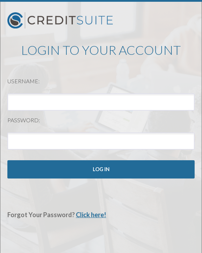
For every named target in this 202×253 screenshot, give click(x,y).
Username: (23, 81)
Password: (23, 120)
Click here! (91, 215)
